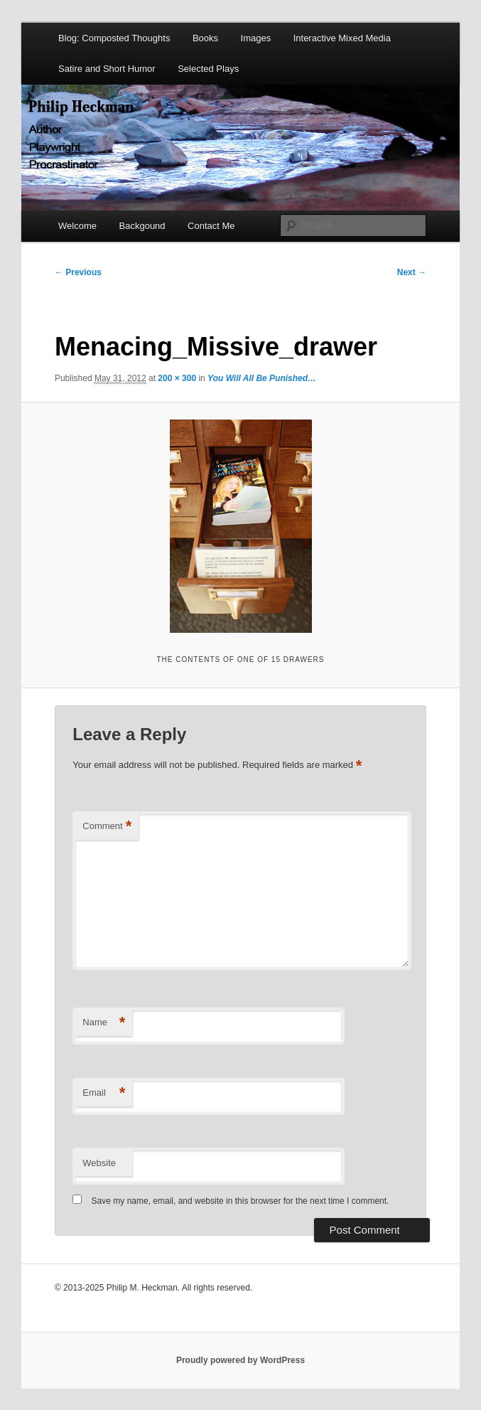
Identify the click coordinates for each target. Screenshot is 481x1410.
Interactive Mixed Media (342, 38)
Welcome (77, 225)
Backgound (142, 225)
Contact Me (211, 225)
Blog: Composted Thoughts (114, 38)
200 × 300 (177, 378)
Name (103, 1023)
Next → (411, 272)
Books (205, 38)
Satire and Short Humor (107, 68)
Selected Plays (208, 68)
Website (99, 1163)
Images (256, 38)
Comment (106, 826)
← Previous (78, 272)
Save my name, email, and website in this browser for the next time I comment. (240, 1201)
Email (103, 1093)
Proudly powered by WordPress (240, 1360)
